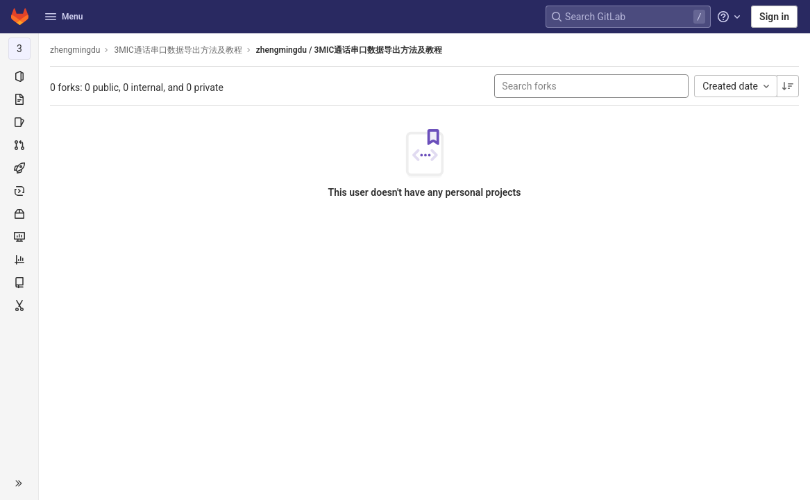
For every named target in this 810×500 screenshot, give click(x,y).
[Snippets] (19, 305)
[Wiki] (19, 283)
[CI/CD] (19, 168)
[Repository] (19, 99)
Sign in (774, 16)
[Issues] (19, 122)
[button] (19, 483)
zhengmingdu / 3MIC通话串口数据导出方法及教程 (349, 50)
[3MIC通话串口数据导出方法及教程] (19, 48)
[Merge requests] (19, 145)
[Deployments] (19, 191)
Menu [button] (64, 16)
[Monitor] (19, 237)
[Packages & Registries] (19, 214)
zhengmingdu (75, 50)
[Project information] (19, 76)
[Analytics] (19, 260)
